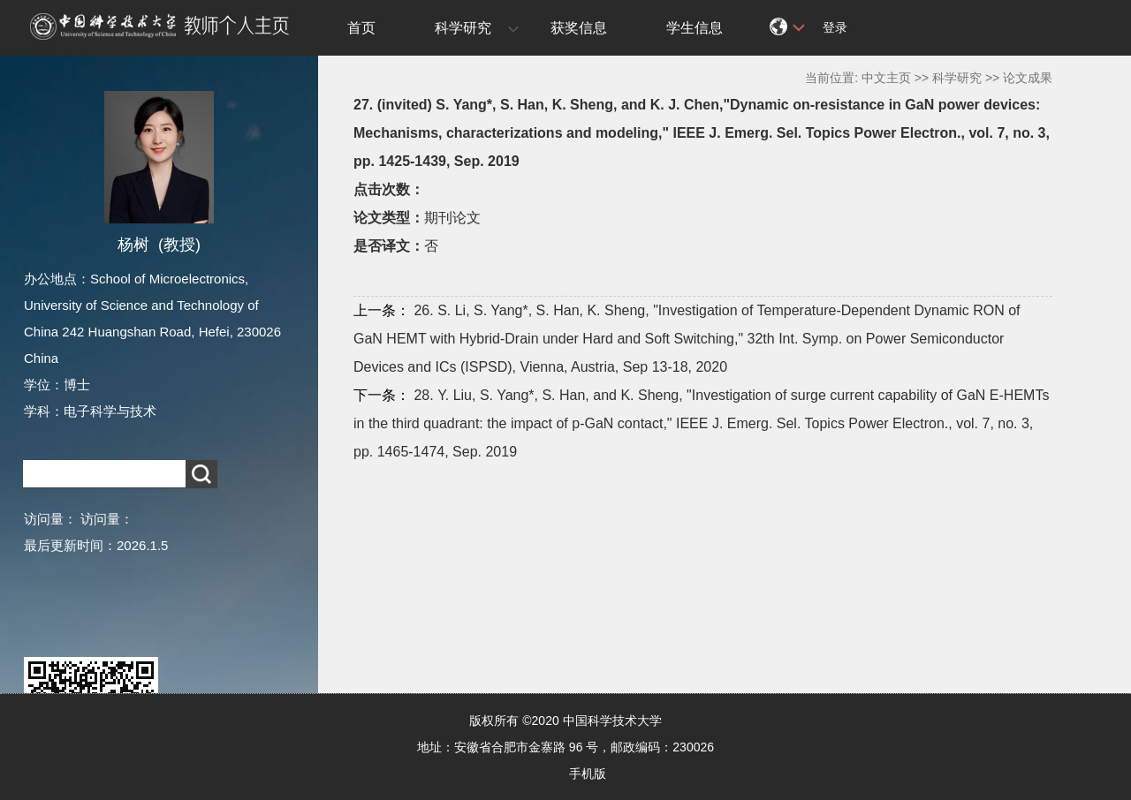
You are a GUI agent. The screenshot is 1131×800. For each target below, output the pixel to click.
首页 (361, 27)
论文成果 (1027, 78)
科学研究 (463, 27)
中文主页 (886, 78)
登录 (835, 27)
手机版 (587, 773)
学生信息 (694, 27)
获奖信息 (578, 27)
